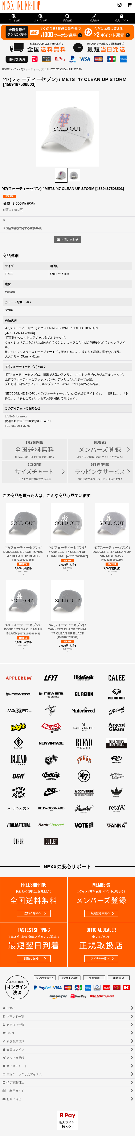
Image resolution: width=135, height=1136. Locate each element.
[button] (67, 18)
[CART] (129, 4)
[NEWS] (119, 4)
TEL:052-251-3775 (17, 426)
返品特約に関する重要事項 (22, 228)
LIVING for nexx (16, 416)
